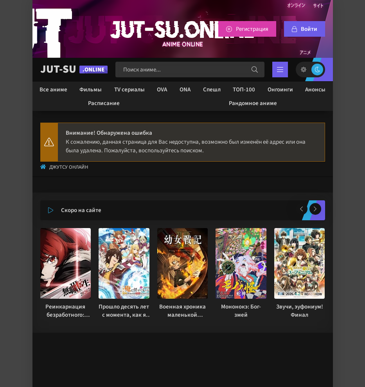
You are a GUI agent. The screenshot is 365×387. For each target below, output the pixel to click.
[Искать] (254, 69)
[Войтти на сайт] (304, 29)
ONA (185, 90)
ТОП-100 (244, 90)
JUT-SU (74, 69)
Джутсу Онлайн (68, 167)
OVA (162, 90)
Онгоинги (280, 90)
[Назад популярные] (301, 209)
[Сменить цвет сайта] (310, 69)
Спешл (212, 90)
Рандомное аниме (253, 103)
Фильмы (90, 90)
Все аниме (53, 90)
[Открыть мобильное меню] (280, 69)
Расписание (104, 103)
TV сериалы (129, 90)
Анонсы (315, 90)
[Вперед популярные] (315, 209)
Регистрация (252, 29)
